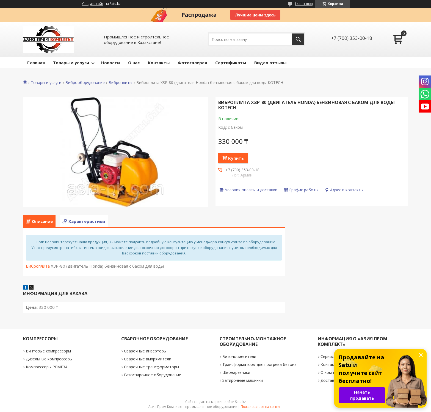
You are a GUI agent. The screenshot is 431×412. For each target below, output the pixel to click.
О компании (332, 372)
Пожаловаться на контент (262, 406)
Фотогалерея (192, 62)
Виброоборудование (85, 82)
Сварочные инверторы (145, 351)
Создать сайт (92, 4)
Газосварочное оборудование (152, 374)
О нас (134, 62)
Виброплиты (120, 82)
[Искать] (298, 39)
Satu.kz (240, 401)
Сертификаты (230, 62)
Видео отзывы (270, 62)
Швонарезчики (236, 372)
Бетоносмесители (239, 356)
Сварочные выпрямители (147, 358)
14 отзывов (304, 3)
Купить (236, 158)
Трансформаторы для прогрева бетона (259, 364)
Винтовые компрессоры (48, 351)
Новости (110, 62)
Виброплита (38, 266)
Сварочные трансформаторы (151, 366)
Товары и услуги (71, 62)
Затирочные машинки (242, 380)
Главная (36, 62)
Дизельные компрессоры (49, 358)
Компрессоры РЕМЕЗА (47, 366)
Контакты (159, 62)
